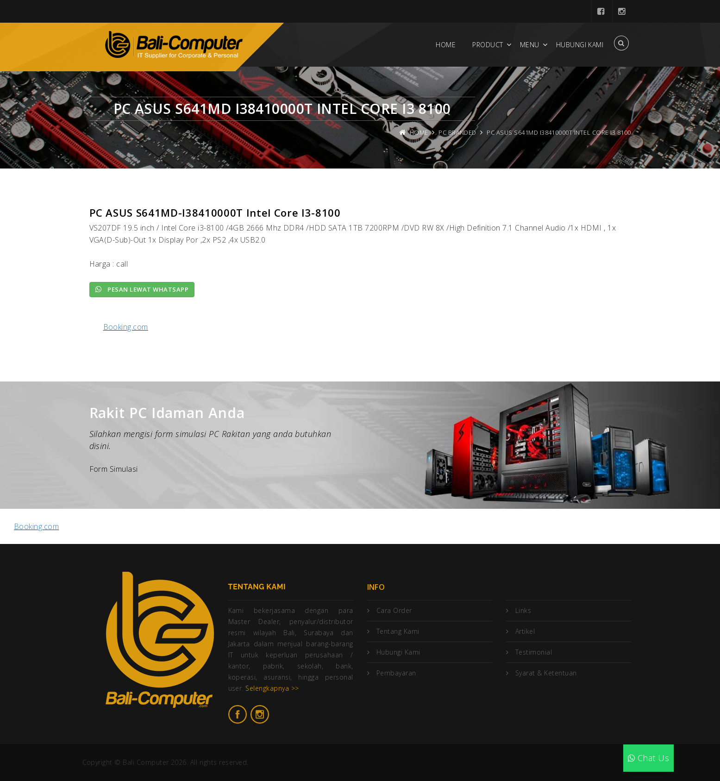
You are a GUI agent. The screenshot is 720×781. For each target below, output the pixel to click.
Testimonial (533, 652)
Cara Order (394, 610)
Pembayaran (396, 673)
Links (523, 610)
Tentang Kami (397, 631)
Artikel (525, 631)
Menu (529, 44)
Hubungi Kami (579, 44)
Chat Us (648, 757)
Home (446, 44)
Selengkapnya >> (272, 688)
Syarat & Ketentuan (546, 673)
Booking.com (125, 327)
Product (487, 44)
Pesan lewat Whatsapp (142, 289)
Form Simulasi (113, 469)
